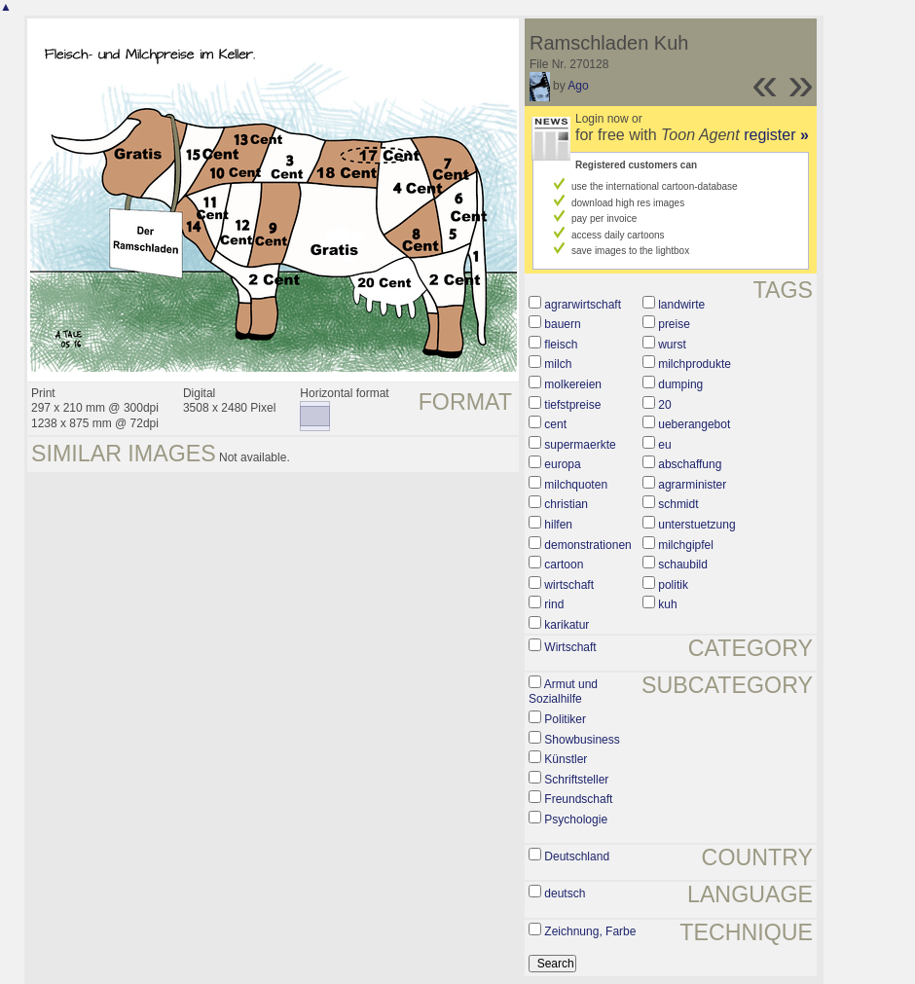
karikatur (566, 625)
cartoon (563, 564)
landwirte (681, 304)
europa (562, 464)
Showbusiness (581, 740)
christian (566, 504)
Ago (577, 85)
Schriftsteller (576, 779)
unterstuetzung (696, 524)
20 (664, 405)
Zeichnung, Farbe (590, 931)
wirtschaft (569, 585)
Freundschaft (578, 799)
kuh (667, 604)
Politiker (565, 719)
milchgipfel (686, 545)
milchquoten (575, 485)
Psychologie (575, 819)
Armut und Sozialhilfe (563, 692)
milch (557, 364)
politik (673, 585)
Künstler (565, 759)
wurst (672, 344)
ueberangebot (694, 424)
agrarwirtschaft (582, 304)
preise (674, 324)
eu (664, 445)
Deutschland (576, 856)
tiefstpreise (572, 405)
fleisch (560, 344)
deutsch (564, 893)
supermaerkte (579, 445)
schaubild (683, 564)
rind (554, 604)
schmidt (678, 504)
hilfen (558, 524)
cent (555, 424)
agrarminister (692, 485)
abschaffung (689, 464)
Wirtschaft (570, 647)
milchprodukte (694, 364)
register (776, 135)
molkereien (573, 384)
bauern (562, 324)
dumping (680, 384)
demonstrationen (587, 545)
